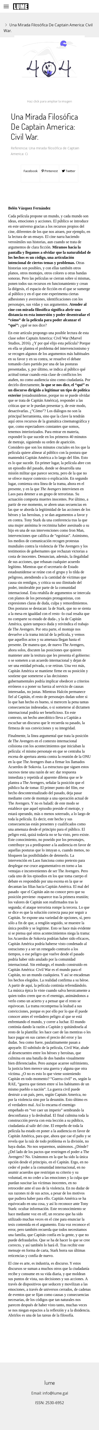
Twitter (68, 171)
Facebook (30, 171)
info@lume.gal (55, 1393)
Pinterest (50, 171)
